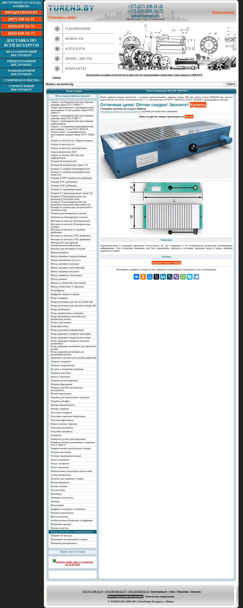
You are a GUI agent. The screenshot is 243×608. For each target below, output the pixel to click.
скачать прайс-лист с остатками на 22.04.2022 (72, 562)
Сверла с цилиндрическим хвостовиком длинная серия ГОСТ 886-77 (72, 117)
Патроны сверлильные (63, 365)
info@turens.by (145, 15)
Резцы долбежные (60, 309)
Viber (172, 591)
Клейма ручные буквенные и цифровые (72, 520)
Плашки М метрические (64, 161)
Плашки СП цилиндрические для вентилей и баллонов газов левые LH (70, 203)
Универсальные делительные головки (71, 448)
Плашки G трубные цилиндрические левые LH (70, 173)
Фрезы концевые (60, 252)
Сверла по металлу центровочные (69, 148)
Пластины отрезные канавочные (68, 416)
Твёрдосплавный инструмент (21, 63)
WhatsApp (183, 591)
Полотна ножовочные (62, 512)
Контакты (75, 68)
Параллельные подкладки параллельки (71, 471)
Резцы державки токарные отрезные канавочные (70, 342)
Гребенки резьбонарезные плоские (69, 217)
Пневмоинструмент (61, 524)
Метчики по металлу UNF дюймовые (71, 239)
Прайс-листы (78, 58)
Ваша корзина (223, 12)
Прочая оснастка (60, 528)
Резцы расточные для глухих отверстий (72, 301)
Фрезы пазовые (59, 279)
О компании (78, 29)
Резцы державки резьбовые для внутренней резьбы (67, 353)
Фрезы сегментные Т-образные (67, 286)
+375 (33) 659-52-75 (138, 591)
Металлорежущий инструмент (21, 53)
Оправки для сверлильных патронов (70, 397)
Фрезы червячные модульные (66, 275)
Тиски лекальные (60, 467)
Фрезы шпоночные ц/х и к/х (66, 260)
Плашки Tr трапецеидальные (66, 189)
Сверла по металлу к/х (63, 144)
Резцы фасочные (59, 326)
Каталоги (75, 49)
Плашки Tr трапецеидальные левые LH (72, 193)
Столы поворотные (61, 475)
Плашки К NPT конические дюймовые (71, 178)
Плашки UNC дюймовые (64, 181)
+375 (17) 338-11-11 (145, 6)
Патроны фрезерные (61, 384)
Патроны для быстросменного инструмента (67, 389)
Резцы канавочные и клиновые (67, 313)
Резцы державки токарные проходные (71, 333)
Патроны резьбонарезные (64, 380)
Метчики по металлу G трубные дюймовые (68, 231)
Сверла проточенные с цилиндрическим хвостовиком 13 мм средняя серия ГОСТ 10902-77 (72, 110)
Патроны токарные (61, 361)
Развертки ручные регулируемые (68, 439)
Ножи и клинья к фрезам (64, 424)
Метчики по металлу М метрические (70, 221)
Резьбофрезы (58, 290)
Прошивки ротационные (64, 543)
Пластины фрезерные (62, 420)
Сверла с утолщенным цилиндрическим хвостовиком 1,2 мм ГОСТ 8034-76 (72, 127)
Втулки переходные (61, 393)
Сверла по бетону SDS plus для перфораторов (67, 156)
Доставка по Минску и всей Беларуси (120, 111)
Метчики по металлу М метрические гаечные (70, 225)
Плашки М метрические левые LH (69, 165)
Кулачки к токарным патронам (67, 369)
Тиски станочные (60, 459)
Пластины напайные (61, 431)
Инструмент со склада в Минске (21, 4)
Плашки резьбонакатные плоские (68, 213)
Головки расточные (61, 452)
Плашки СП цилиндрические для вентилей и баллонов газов (68, 197)
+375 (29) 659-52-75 (145, 11)
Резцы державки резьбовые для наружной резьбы (73, 347)
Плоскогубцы (58, 490)
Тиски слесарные (60, 463)
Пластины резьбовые (62, 427)
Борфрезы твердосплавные (65, 294)
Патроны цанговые (61, 373)
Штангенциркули (60, 482)
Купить (198, 104)
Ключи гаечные (59, 486)
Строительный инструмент (21, 87)
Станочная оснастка (21, 80)
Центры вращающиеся (63, 405)
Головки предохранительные (66, 456)
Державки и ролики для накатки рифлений (73, 357)
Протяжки (56, 494)
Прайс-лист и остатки (72, 551)
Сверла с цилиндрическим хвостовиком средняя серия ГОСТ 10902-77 (72, 103)
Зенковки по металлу (62, 497)
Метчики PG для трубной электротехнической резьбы (65, 244)
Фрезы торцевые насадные (65, 271)
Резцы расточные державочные (67, 330)
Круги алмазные (59, 516)
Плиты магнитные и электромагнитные (72, 531)
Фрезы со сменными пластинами (68, 282)
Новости (74, 39)
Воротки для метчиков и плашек (68, 248)
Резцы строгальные (61, 322)
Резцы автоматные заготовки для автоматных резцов (68, 317)
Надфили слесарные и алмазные (68, 509)
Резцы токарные (59, 298)
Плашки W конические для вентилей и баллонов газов (71, 208)
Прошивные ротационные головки (69, 539)
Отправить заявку (62, 17)
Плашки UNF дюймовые (64, 185)
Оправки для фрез (60, 401)
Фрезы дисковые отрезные (65, 264)
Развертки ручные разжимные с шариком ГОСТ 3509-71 (73, 443)
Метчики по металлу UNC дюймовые (71, 235)
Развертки (56, 435)
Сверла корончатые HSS (64, 152)
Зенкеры (55, 501)
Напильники (57, 505)
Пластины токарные (61, 412)
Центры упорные (60, 408)
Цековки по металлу (61, 535)
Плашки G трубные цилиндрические (70, 168)
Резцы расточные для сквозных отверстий (73, 305)
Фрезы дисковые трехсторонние (68, 267)
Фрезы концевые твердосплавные (69, 256)
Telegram (196, 591)
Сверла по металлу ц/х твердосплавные (72, 140)
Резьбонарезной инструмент (21, 72)
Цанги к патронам (60, 376)
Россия (189, 116)
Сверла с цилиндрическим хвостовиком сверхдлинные (72, 122)
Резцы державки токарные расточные (71, 337)
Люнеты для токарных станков (67, 478)
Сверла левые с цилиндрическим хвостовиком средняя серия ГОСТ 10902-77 (73, 134)
